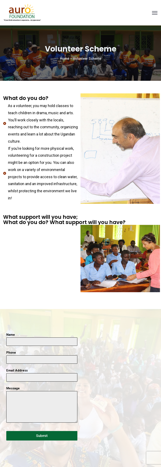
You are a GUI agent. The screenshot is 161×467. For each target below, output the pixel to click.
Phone (11, 352)
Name (10, 335)
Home (64, 59)
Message (13, 388)
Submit (42, 436)
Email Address (17, 370)
